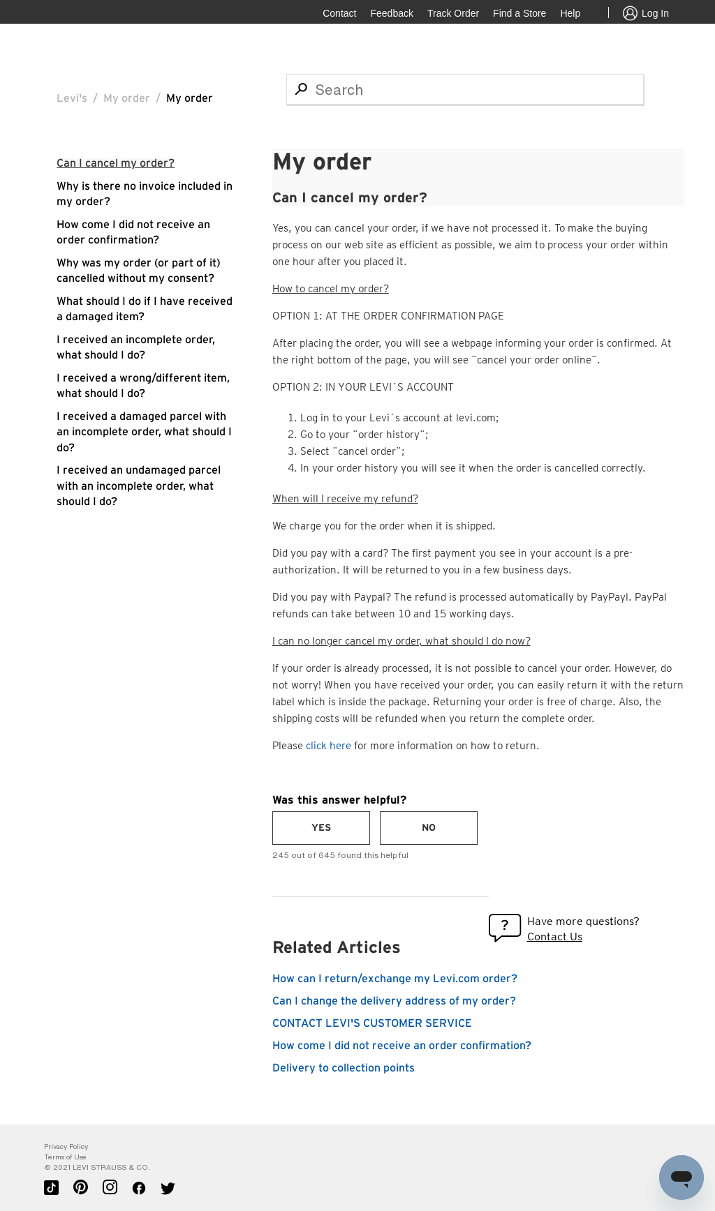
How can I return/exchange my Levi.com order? (394, 978)
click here (328, 745)
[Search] (465, 89)
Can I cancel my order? (116, 163)
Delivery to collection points (343, 1068)
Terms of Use (65, 1157)
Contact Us (554, 936)
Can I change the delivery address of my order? (394, 1001)
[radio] (321, 828)
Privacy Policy (66, 1146)
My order (126, 98)
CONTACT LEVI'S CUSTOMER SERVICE (372, 1023)
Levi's (72, 98)
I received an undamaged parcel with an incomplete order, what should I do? (139, 486)
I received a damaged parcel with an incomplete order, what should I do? (144, 432)
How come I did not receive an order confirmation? (401, 1045)
